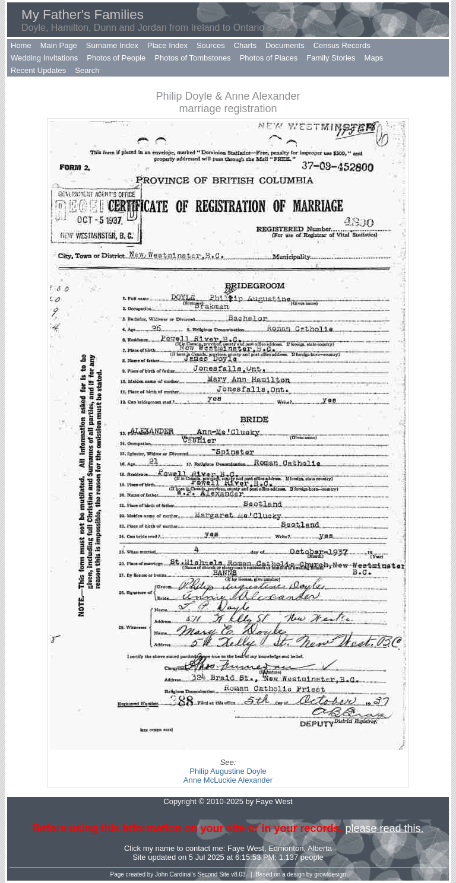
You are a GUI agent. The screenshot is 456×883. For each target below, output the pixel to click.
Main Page (58, 45)
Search (87, 70)
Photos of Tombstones (192, 57)
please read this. (384, 828)
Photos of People (116, 57)
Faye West (245, 848)
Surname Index (112, 45)
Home (21, 45)
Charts (245, 45)
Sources (211, 45)
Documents (285, 45)
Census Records (342, 45)
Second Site (214, 874)
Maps (374, 57)
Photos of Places (269, 57)
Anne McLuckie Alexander (228, 780)
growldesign (330, 874)
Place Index (167, 45)
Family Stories (330, 57)
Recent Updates (38, 70)
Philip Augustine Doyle (227, 771)
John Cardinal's (175, 874)
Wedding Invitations (44, 57)
